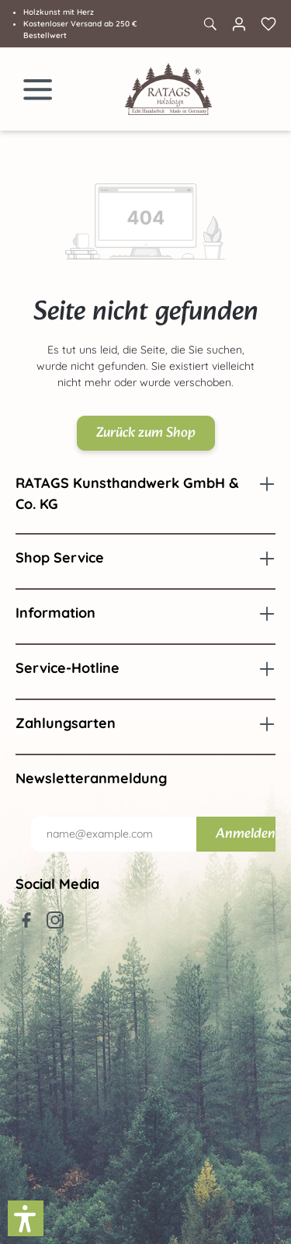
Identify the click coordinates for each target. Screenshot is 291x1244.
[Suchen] (209, 24)
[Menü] (38, 89)
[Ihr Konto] (239, 24)
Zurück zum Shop (146, 433)
